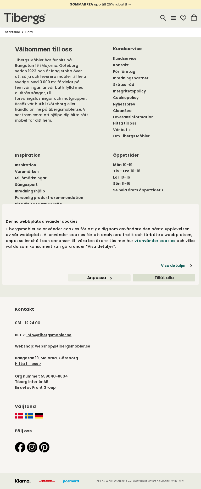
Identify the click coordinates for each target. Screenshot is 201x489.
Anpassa (99, 278)
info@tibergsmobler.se (48, 335)
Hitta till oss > (28, 363)
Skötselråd (123, 84)
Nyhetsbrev (124, 104)
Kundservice (125, 58)
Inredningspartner (130, 78)
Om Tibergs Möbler (131, 136)
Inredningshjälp (30, 191)
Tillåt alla (164, 278)
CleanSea (122, 110)
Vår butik (122, 129)
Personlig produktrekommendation (49, 197)
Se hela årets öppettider (136, 190)
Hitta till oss (124, 123)
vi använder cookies (155, 240)
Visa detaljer (173, 265)
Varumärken (27, 171)
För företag (124, 71)
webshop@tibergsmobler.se (62, 346)
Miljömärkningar (31, 178)
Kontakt (121, 65)
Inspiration (25, 165)
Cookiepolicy (125, 97)
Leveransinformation (133, 117)
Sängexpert (26, 184)
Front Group (44, 387)
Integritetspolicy (129, 91)
